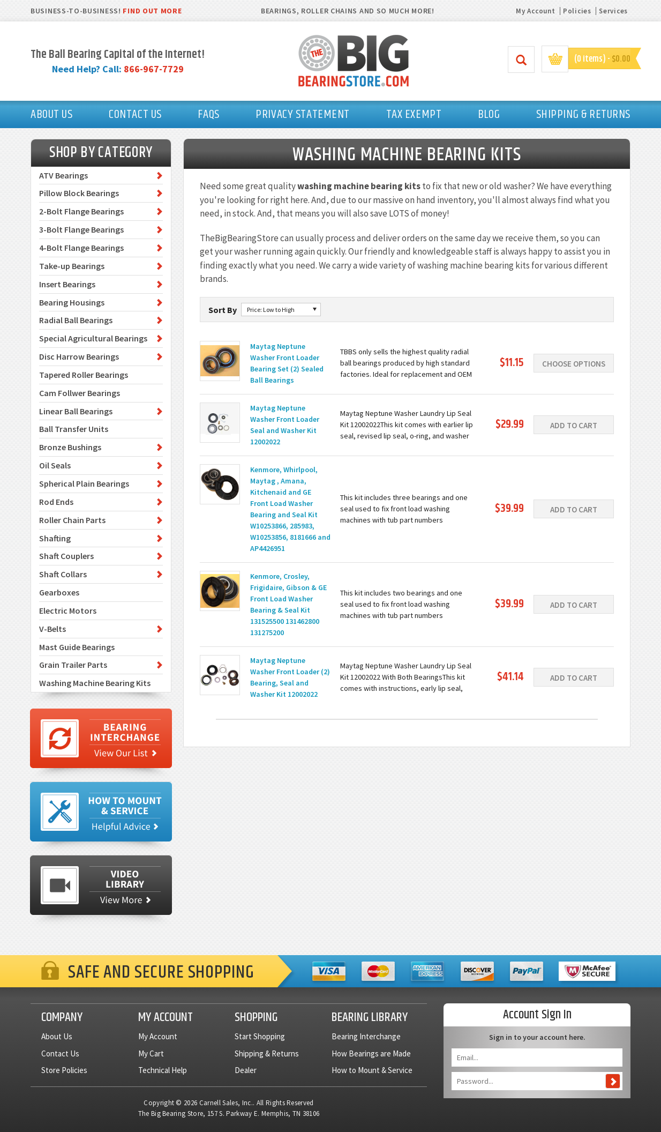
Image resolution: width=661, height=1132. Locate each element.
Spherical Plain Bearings (84, 483)
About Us (56, 1036)
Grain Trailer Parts (73, 664)
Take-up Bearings (71, 265)
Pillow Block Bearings (79, 193)
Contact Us (60, 1053)
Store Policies (64, 1070)
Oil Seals (55, 465)
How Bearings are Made (371, 1053)
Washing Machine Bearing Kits (95, 682)
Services (613, 11)
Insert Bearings (67, 284)
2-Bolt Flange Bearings (81, 211)
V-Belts (52, 628)
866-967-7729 (154, 69)
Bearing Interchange (366, 1036)
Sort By (222, 309)
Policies (577, 11)
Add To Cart (573, 425)
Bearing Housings (71, 302)
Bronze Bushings (70, 447)
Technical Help (162, 1070)
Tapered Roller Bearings (83, 374)
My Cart (151, 1053)
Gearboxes (59, 592)
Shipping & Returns (267, 1053)
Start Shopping (260, 1036)
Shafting (55, 538)
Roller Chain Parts (72, 520)
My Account (535, 11)
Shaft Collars (63, 574)
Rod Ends (56, 501)
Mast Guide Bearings (77, 647)
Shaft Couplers (66, 555)
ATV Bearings (63, 175)
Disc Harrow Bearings (79, 356)
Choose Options (573, 364)
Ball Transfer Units (73, 428)
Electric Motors (67, 610)
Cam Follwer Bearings (79, 393)
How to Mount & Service (372, 1070)
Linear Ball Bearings (75, 411)
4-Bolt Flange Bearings (81, 247)
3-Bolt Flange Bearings (81, 229)
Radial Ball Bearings (75, 320)
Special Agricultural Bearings (93, 338)
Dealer (246, 1070)
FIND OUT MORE (152, 11)
